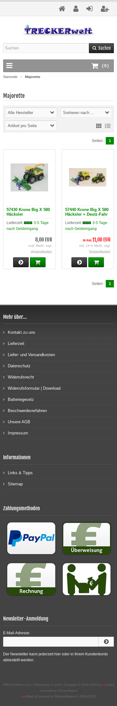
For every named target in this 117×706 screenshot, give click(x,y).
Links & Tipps (18, 472)
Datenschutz (17, 365)
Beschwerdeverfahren (25, 410)
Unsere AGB (16, 421)
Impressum (15, 432)
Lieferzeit (13, 343)
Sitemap (13, 483)
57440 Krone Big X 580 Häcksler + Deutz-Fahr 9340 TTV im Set (87, 214)
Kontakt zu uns (19, 332)
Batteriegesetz (18, 399)
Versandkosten (41, 251)
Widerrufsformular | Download (32, 388)
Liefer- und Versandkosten (29, 354)
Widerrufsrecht (18, 376)
